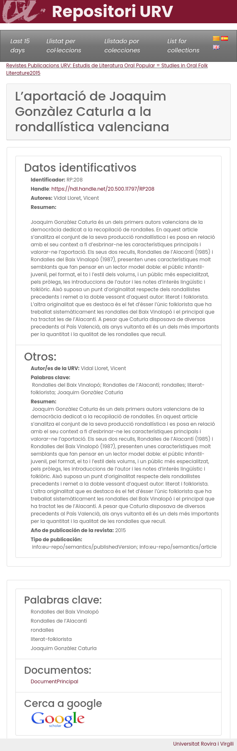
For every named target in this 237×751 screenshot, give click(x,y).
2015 (35, 72)
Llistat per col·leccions (63, 45)
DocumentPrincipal (54, 681)
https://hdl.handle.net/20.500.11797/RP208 (102, 188)
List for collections (183, 45)
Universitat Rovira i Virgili (203, 743)
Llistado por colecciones (122, 45)
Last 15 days (20, 45)
